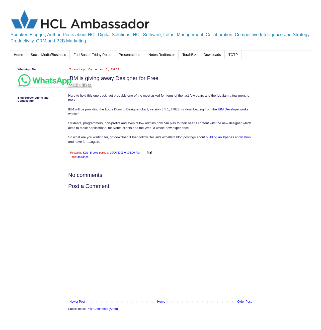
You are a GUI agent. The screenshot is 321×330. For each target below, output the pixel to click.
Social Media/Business (48, 55)
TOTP (233, 55)
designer (82, 156)
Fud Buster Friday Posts (92, 55)
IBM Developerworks (233, 109)
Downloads (212, 55)
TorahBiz (189, 55)
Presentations (129, 55)
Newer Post (77, 301)
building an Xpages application (228, 137)
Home (18, 55)
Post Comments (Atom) (102, 309)
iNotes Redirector (161, 55)
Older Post (244, 301)
